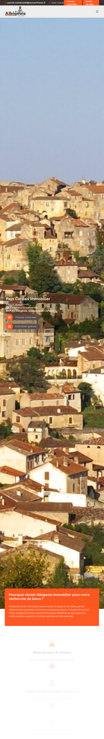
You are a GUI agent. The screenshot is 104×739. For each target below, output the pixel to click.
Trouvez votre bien (25, 317)
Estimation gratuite (26, 326)
